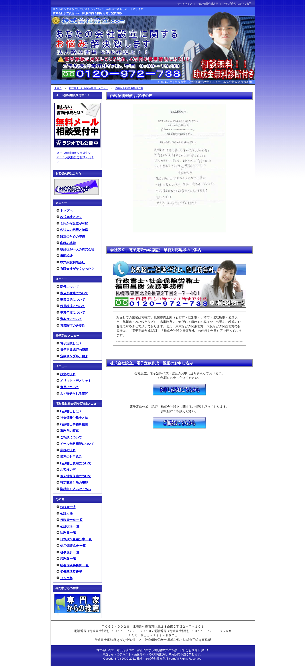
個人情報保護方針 (208, 3)
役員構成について (72, 306)
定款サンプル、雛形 (74, 356)
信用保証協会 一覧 (73, 545)
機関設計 (66, 256)
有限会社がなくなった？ (77, 268)
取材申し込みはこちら (75, 489)
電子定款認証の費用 (74, 350)
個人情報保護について (75, 476)
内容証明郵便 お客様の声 (129, 88)
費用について (69, 387)
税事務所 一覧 (70, 552)
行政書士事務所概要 (74, 424)
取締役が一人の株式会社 (77, 249)
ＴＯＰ (58, 88)
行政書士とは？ (71, 411)
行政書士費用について (75, 463)
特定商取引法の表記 (74, 482)
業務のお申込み (71, 456)
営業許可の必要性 (72, 325)
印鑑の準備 (68, 243)
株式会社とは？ (71, 217)
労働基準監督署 (71, 571)
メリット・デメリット (75, 380)
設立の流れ (68, 374)
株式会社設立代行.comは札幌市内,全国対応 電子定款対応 (87, 13)
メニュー (61, 203)
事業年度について (72, 312)
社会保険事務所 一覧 (74, 565)
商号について (69, 286)
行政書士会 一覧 (71, 520)
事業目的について (72, 299)
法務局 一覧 (68, 533)
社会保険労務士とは (74, 417)
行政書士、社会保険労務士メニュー (88, 88)
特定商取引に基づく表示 (237, 3)
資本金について (71, 319)
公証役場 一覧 (70, 526)
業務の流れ (68, 450)
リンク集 (66, 578)
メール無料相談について (77, 443)
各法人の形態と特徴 (74, 230)
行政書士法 (68, 507)
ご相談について (71, 437)
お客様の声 (68, 469)
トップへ (66, 210)
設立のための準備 (72, 236)
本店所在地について (74, 293)
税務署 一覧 (68, 559)
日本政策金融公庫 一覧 (76, 539)
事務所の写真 (69, 431)
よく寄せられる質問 (74, 393)
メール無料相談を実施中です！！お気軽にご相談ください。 (75, 157)
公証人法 (66, 513)
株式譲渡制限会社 (72, 262)
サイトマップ (184, 3)
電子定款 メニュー (67, 335)
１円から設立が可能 (74, 223)
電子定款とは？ (71, 343)
